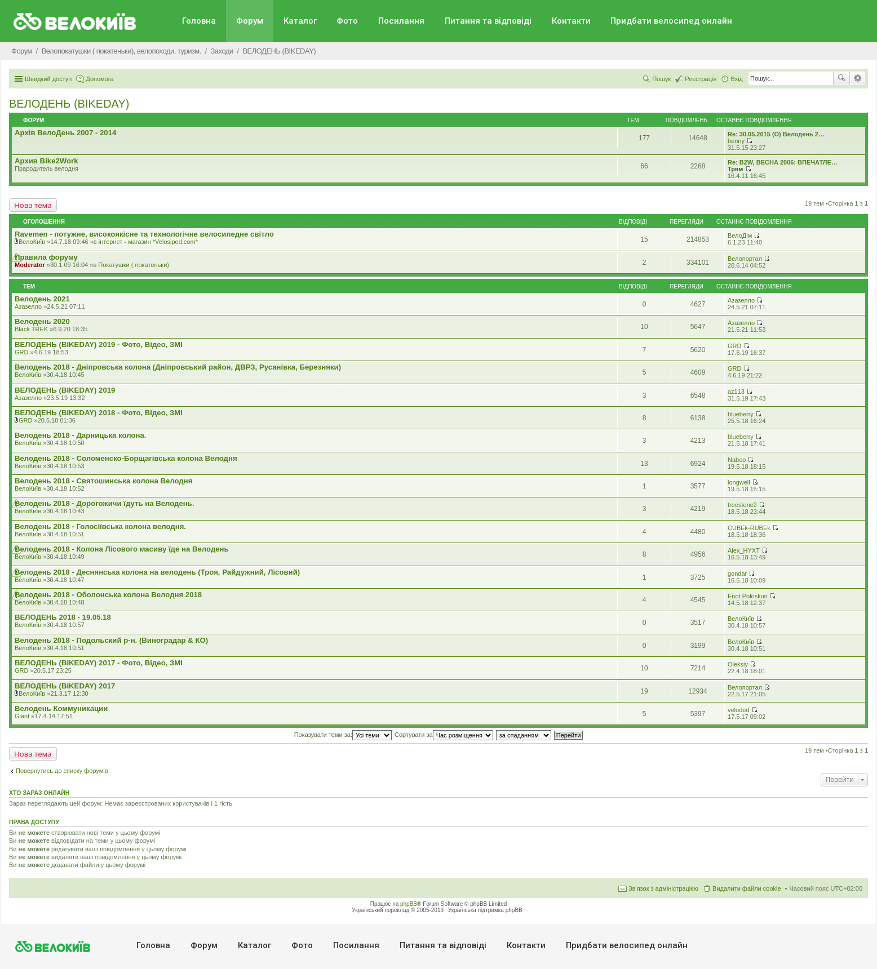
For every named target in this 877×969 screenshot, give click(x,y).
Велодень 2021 (42, 299)
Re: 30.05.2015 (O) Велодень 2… (776, 134)
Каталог (300, 21)
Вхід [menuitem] (736, 78)
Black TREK (31, 329)
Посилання (401, 21)
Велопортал (745, 258)
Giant (22, 716)
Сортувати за (444, 734)
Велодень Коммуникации (61, 708)
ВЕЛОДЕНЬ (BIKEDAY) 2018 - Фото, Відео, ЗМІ (99, 412)
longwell (739, 482)
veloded (739, 709)
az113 (736, 391)
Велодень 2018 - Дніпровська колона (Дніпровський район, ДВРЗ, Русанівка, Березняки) (178, 367)
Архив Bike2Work (46, 161)
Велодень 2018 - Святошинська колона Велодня (103, 481)
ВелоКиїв (32, 241)
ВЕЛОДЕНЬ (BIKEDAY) (69, 103)
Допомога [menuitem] (99, 78)
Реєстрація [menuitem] (700, 78)
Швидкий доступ (48, 78)
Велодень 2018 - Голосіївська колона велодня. (100, 526)
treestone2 (742, 504)
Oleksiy (738, 664)
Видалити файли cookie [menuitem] (746, 888)
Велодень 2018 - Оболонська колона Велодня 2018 (108, 594)
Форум (249, 21)
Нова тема (33, 205)
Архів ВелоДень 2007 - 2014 (65, 132)
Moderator (30, 264)
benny (736, 140)
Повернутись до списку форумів (62, 770)
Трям (735, 169)
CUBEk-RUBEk (749, 527)
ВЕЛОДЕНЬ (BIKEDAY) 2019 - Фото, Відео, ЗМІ (99, 344)
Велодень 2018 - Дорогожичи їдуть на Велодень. (104, 503)
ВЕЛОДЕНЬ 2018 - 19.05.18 (63, 617)
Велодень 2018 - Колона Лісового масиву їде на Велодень (122, 549)
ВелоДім (740, 235)
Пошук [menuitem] (661, 78)
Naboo (737, 459)
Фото (347, 21)
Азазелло (28, 306)
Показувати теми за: (343, 734)
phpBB (408, 904)
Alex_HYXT (744, 550)
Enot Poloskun (748, 596)
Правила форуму (46, 257)
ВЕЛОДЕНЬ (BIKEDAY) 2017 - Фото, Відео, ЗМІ (99, 663)
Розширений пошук (857, 78)
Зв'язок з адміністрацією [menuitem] (663, 888)
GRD (21, 352)
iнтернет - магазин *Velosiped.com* (148, 241)
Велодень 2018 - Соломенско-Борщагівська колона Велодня (126, 458)
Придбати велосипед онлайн (671, 21)
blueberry (741, 414)
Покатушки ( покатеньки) (133, 264)
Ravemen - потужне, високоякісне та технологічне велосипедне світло (144, 234)
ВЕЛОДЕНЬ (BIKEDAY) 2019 (65, 390)
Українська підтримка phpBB (485, 910)
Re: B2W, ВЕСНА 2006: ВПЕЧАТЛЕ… (783, 162)
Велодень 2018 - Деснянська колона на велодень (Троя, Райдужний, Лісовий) (157, 572)
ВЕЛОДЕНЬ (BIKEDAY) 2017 (65, 686)
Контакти (571, 21)
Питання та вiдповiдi (488, 21)
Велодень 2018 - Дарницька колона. (81, 435)
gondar (737, 573)
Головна (199, 21)
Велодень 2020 (42, 321)
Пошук (841, 78)
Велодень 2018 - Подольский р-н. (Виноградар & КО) (111, 640)
